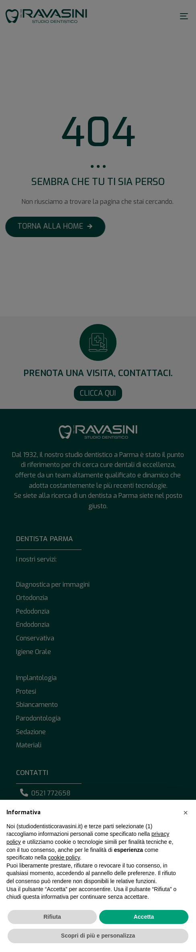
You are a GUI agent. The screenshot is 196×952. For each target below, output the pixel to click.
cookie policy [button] (64, 857)
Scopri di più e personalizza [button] (98, 935)
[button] (185, 812)
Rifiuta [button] (52, 917)
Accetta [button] (144, 917)
